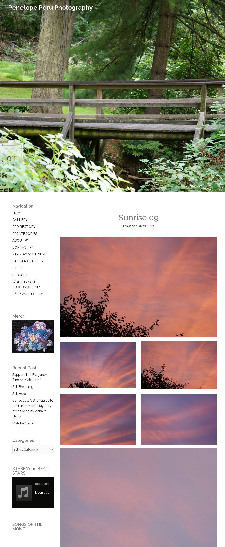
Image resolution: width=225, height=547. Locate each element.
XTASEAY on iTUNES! (28, 254)
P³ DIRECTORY (24, 227)
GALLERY (20, 220)
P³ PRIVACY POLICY (27, 294)
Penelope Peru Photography (50, 7)
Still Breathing (22, 387)
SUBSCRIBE (21, 275)
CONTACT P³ (22, 247)
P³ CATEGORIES (24, 234)
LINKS (17, 268)
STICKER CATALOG (27, 261)
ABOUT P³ (20, 240)
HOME (17, 213)
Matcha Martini (23, 423)
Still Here (19, 394)
